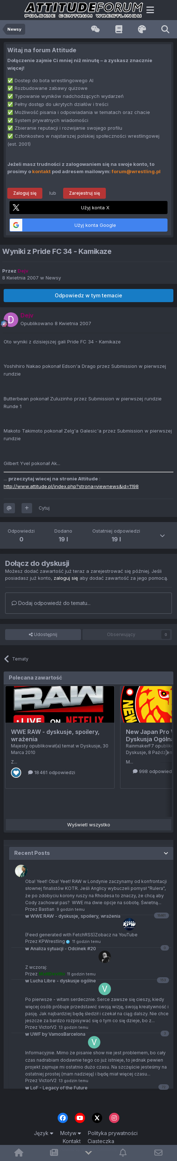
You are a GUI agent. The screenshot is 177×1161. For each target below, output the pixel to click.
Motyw (70, 1133)
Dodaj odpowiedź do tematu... (51, 603)
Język (43, 1133)
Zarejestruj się (84, 193)
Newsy (53, 278)
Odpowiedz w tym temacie (88, 295)
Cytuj (44, 508)
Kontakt (72, 1141)
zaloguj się (66, 578)
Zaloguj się (24, 193)
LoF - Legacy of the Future (56, 1087)
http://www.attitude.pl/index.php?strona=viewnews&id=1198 (71, 486)
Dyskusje (90, 746)
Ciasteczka (101, 1141)
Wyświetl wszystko (88, 824)
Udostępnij (43, 634)
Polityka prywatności (113, 1133)
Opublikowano (55, 323)
